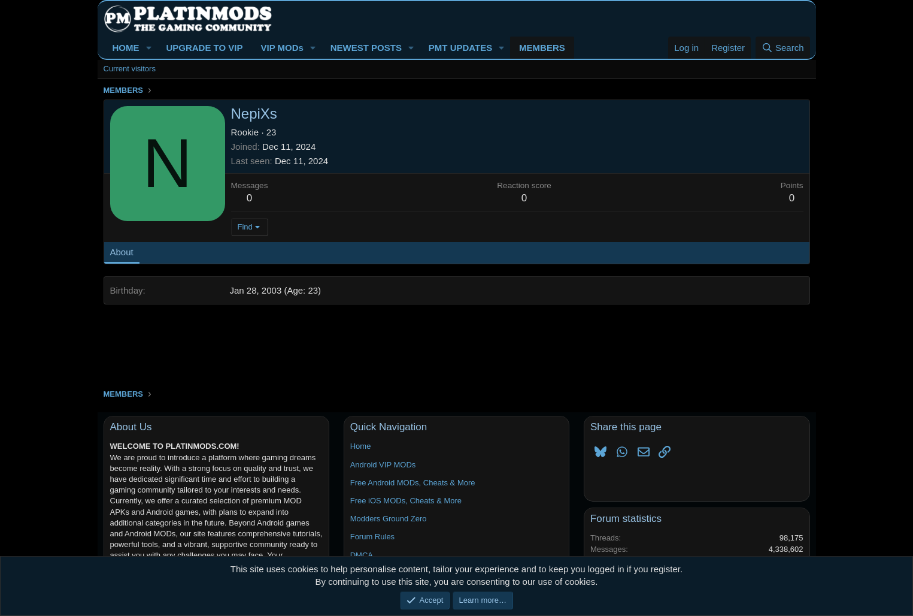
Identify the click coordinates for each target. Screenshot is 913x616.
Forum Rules (372, 536)
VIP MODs (281, 48)
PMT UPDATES (460, 48)
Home (360, 446)
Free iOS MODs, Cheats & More (406, 500)
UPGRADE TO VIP (204, 48)
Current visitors (130, 68)
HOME (126, 48)
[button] (148, 48)
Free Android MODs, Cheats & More (412, 482)
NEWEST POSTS (366, 48)
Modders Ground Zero (388, 518)
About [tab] (122, 252)
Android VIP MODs (383, 464)
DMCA (361, 555)
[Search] (783, 48)
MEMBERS (542, 48)
